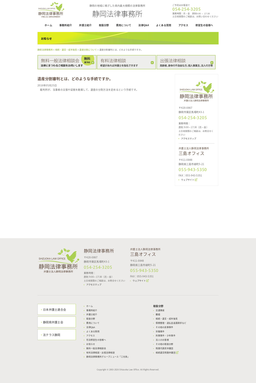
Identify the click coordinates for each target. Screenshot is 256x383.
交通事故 (160, 310)
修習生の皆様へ (204, 25)
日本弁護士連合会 (54, 309)
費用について (123, 25)
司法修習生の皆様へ (96, 339)
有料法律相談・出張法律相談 (100, 352)
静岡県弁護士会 (53, 322)
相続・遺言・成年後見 (167, 318)
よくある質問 (163, 25)
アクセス (183, 25)
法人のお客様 (162, 339)
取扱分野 (104, 25)
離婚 (158, 314)
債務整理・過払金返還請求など (171, 323)
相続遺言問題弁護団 (165, 352)
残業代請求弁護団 (164, 348)
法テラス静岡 (51, 335)
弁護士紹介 (85, 25)
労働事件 (160, 331)
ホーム (48, 25)
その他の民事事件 (164, 327)
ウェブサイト (187, 179)
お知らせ (90, 344)
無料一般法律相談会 (96, 348)
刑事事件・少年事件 (165, 335)
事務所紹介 (65, 25)
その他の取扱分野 (164, 344)
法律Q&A (143, 25)
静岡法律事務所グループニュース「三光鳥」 (108, 356)
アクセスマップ (188, 138)
